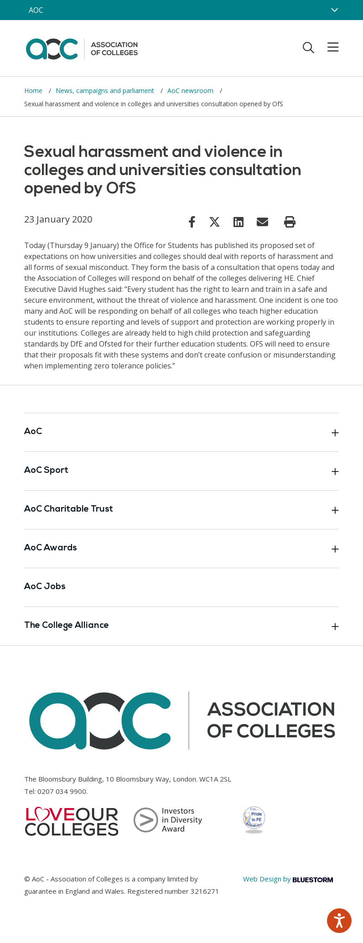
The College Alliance (181, 626)
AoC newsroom (191, 90)
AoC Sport (181, 471)
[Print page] (289, 222)
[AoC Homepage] (81, 47)
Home (34, 90)
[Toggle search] (308, 47)
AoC (181, 432)
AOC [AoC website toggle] (36, 10)
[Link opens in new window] (192, 221)
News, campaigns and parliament (106, 90)
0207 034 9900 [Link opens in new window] (61, 791)
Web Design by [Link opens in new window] (288, 878)
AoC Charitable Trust (181, 509)
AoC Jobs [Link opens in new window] (45, 587)
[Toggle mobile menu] (327, 47)
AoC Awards (181, 548)
